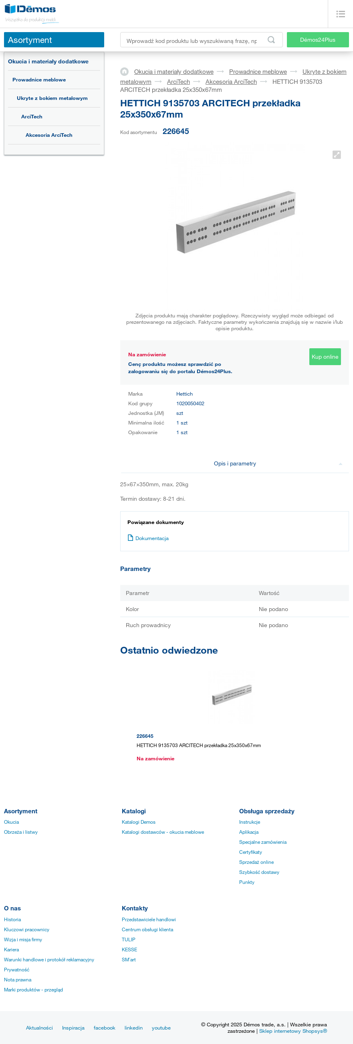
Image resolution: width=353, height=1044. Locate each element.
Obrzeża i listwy (21, 832)
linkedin (134, 1027)
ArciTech (31, 116)
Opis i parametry (278, 463)
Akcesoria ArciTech (49, 135)
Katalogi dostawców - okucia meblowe (163, 832)
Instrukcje (249, 822)
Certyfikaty (250, 852)
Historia (12, 919)
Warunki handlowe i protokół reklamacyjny (49, 959)
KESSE (129, 949)
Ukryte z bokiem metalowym (52, 98)
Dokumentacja (148, 538)
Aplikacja (248, 832)
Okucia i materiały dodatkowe (48, 61)
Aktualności (39, 1027)
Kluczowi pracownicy (26, 929)
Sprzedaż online (256, 862)
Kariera (11, 949)
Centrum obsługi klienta (147, 929)
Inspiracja (73, 1027)
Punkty (246, 882)
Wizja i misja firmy (23, 939)
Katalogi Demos (138, 822)
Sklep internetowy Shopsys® (293, 1031)
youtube (161, 1027)
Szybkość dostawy (259, 872)
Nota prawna (17, 979)
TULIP (128, 939)
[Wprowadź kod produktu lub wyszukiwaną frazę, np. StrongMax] (201, 39)
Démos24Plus (317, 39)
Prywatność (16, 969)
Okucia (11, 822)
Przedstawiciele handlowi (149, 919)
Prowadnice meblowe (39, 79)
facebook (104, 1027)
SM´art (129, 959)
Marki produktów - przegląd (33, 989)
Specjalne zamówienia (262, 842)
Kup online (325, 356)
